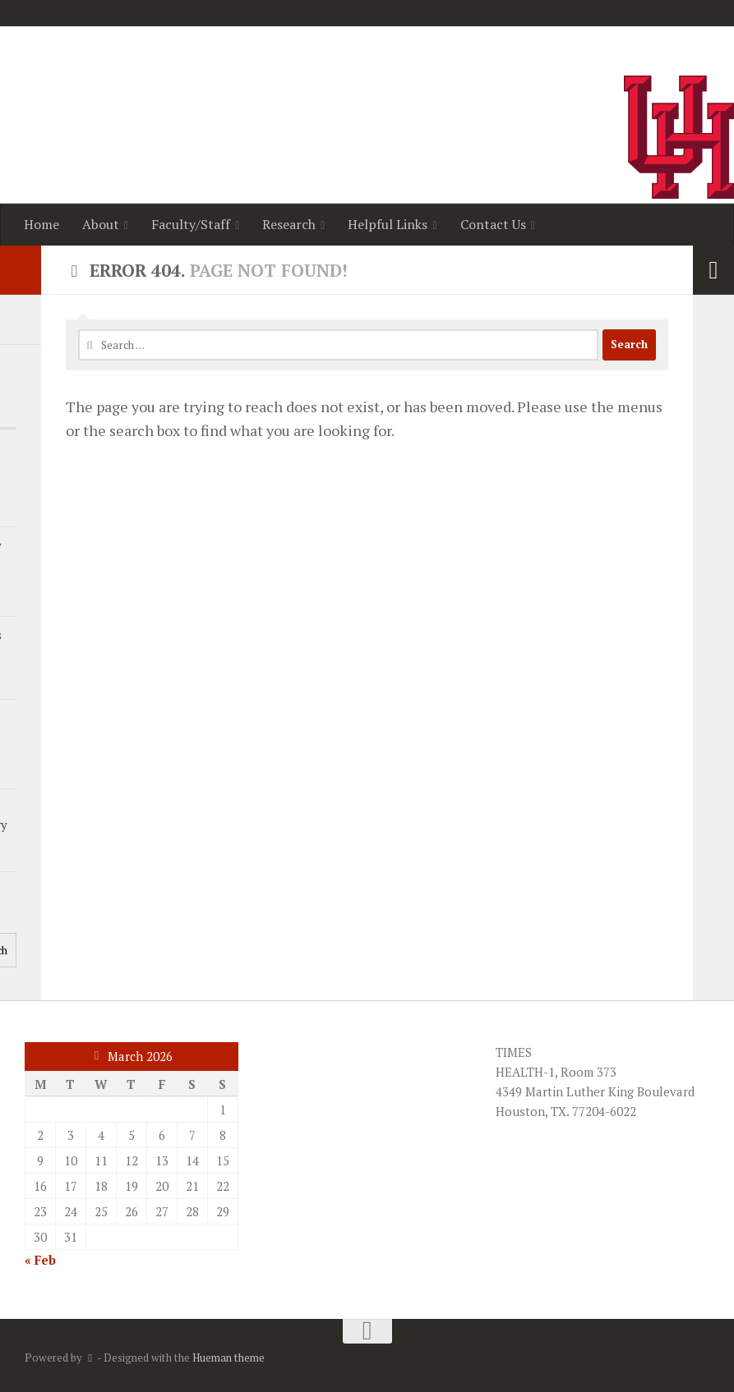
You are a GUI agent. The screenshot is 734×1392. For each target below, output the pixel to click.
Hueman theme (228, 1357)
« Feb (40, 1260)
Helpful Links (387, 224)
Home (41, 224)
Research (289, 224)
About (100, 224)
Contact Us (493, 224)
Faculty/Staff (190, 224)
